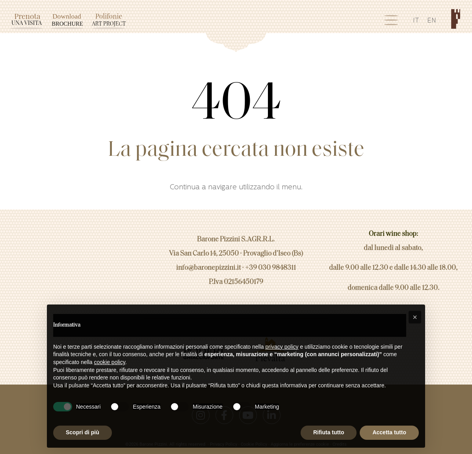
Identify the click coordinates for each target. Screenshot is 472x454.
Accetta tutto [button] (389, 432)
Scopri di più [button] (82, 432)
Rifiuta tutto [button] (328, 432)
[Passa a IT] (416, 22)
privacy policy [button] (282, 347)
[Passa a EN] (431, 22)
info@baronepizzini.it (208, 264)
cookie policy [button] (109, 362)
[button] (415, 317)
